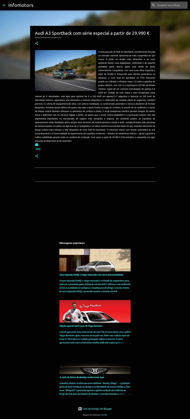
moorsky (104, 415)
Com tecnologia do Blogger (95, 408)
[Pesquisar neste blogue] (172, 5)
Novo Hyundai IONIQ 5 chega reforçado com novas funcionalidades (91, 275)
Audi (38, 149)
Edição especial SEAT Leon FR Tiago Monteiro (80, 326)
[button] (36, 43)
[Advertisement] (95, 211)
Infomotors (20, 5)
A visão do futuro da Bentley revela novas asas (81, 377)
